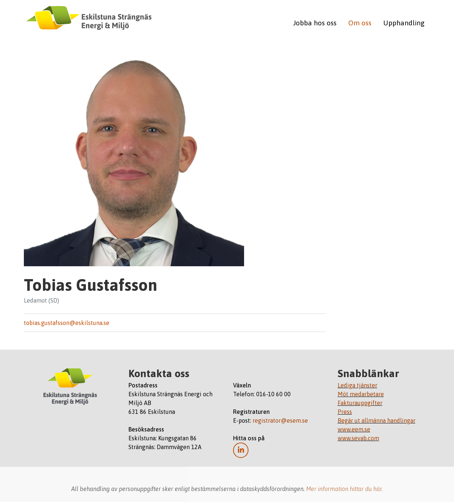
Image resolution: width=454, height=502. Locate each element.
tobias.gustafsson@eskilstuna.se (66, 322)
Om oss (359, 23)
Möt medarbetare (361, 394)
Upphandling (404, 23)
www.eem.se (354, 429)
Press (345, 411)
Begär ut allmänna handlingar (376, 420)
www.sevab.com (358, 438)
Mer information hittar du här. (344, 488)
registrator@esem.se (280, 420)
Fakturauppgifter (360, 403)
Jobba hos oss (315, 23)
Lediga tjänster (357, 385)
